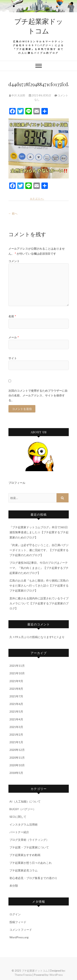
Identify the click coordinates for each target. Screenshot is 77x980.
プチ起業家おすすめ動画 (24, 855)
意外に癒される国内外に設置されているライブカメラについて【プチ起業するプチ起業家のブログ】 (39, 603)
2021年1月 (16, 742)
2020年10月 (17, 765)
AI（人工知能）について (25, 801)
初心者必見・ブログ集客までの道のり (33, 878)
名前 (12, 316)
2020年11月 (17, 757)
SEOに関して (17, 816)
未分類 (13, 885)
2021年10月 (17, 673)
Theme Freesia (23, 974)
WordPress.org (19, 937)
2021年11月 (17, 665)
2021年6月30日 (40, 95)
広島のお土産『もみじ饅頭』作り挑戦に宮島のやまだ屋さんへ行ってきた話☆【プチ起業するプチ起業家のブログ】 (39, 585)
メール (13, 337)
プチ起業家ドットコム (38, 25)
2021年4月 (16, 719)
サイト (12, 358)
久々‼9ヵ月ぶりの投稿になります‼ (31, 637)
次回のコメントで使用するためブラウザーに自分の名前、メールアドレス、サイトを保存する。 (38, 395)
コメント (14, 261)
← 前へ (12, 213)
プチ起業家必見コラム (23, 870)
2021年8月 (16, 688)
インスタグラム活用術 (23, 824)
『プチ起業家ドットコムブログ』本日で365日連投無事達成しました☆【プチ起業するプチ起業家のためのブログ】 (39, 532)
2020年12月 (17, 749)
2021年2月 (16, 734)
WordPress (56, 974)
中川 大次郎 (17, 95)
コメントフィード (20, 929)
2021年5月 (16, 711)
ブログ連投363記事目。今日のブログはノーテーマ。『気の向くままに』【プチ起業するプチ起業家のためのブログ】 (39, 567)
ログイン (15, 914)
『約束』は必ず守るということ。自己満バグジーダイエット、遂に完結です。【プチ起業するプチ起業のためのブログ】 (39, 550)
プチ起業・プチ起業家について (29, 847)
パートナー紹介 (19, 832)
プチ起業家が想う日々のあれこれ (30, 862)
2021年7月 (16, 696)
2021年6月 (16, 704)
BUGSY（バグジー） (22, 809)
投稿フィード (17, 922)
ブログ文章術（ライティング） (29, 839)
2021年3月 (16, 727)
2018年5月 (16, 772)
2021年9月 (16, 681)
